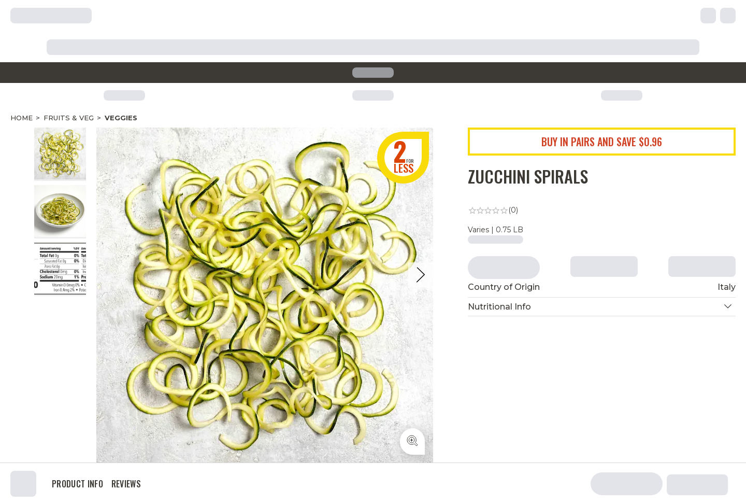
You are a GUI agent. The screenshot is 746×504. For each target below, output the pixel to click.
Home (21, 118)
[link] (602, 210)
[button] (602, 307)
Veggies (121, 118)
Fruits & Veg (69, 118)
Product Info (77, 484)
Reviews (126, 484)
